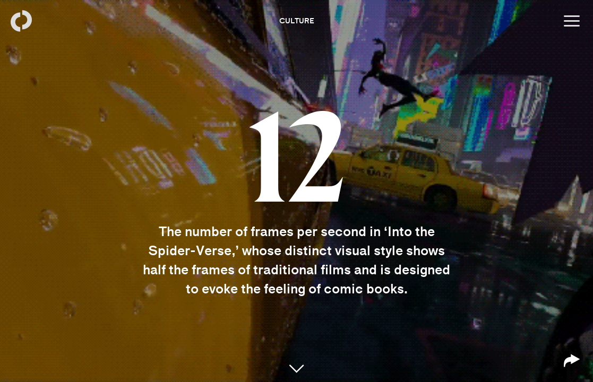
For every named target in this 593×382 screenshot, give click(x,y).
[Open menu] (572, 21)
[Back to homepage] (21, 21)
